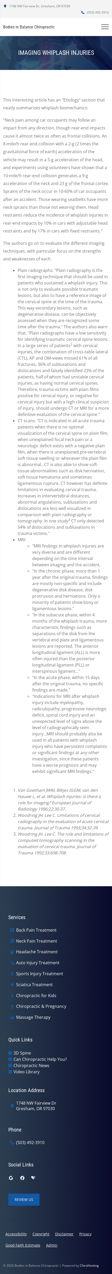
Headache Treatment (37, 952)
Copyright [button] (40, 1233)
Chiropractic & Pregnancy (41, 1006)
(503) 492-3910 (95, 12)
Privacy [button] (85, 1233)
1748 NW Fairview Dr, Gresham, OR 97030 (36, 6)
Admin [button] (51, 1245)
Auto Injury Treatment (38, 963)
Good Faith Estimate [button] (22, 1245)
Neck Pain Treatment (36, 941)
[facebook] (22, 1178)
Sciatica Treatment (34, 984)
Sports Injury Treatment (39, 974)
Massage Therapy (33, 1017)
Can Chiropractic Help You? (40, 1059)
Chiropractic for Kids (36, 995)
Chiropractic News (31, 1065)
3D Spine (22, 1053)
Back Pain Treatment (36, 930)
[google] (11, 1178)
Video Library (26, 1072)
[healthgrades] (33, 1178)
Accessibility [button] (16, 1233)
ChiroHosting (89, 1265)
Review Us (24, 1199)
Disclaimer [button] (64, 1233)
